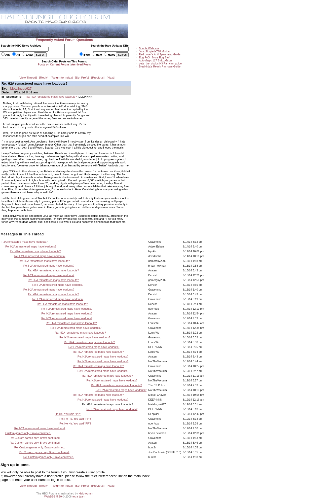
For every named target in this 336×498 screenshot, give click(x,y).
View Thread (27, 77)
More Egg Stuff (161, 57)
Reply (44, 77)
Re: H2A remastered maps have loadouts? (51, 96)
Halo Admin (86, 493)
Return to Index (62, 77)
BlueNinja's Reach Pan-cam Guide (159, 66)
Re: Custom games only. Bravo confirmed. (35, 437)
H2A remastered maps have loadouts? (25, 241)
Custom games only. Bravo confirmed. (28, 433)
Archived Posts (81, 64)
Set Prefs (82, 77)
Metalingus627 (20, 88)
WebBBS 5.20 (53, 496)
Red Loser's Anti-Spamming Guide (159, 54)
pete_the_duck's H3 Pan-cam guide (160, 63)
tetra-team (78, 496)
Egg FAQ (144, 57)
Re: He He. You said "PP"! (75, 418)
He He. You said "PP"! (68, 413)
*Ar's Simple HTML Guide (154, 51)
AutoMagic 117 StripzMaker (155, 60)
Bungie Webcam (149, 48)
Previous (98, 77)
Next (111, 77)
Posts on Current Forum (53, 64)
